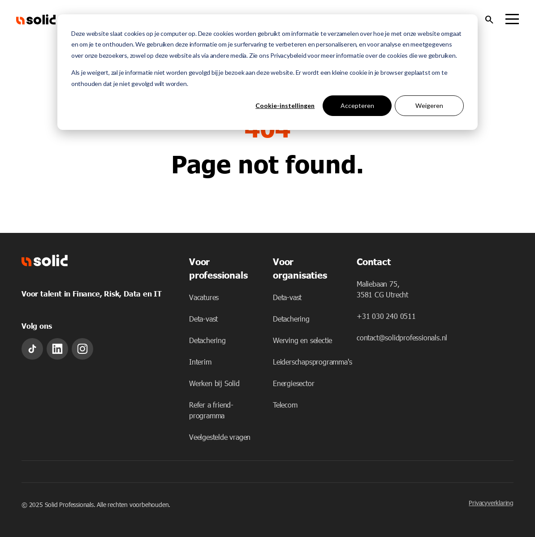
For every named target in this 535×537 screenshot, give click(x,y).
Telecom (285, 404)
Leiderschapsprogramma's (312, 361)
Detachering (207, 340)
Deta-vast (203, 318)
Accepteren (357, 105)
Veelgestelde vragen (219, 437)
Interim (200, 361)
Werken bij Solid (214, 383)
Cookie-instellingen (285, 105)
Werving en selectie (302, 340)
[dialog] (267, 72)
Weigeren (429, 105)
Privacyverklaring (491, 502)
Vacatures (204, 297)
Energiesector (293, 383)
